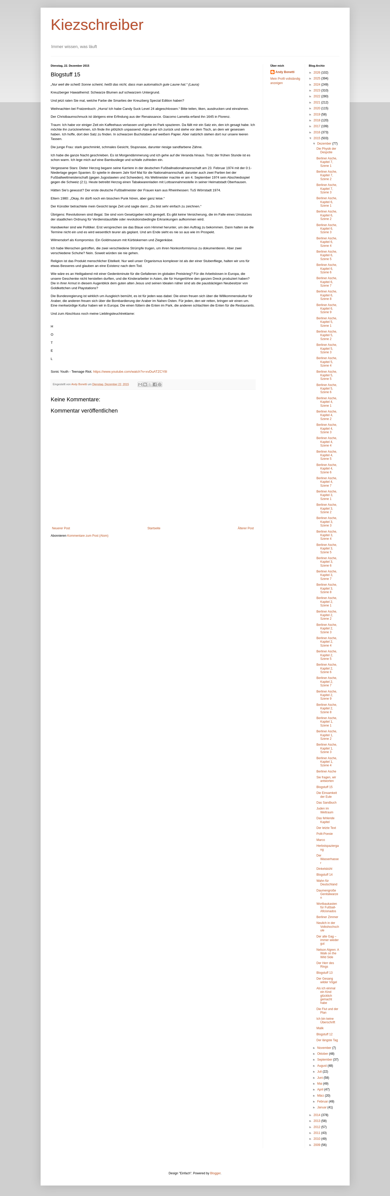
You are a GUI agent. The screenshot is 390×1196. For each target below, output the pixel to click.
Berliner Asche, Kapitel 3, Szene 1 (326, 495)
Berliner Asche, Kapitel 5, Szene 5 (326, 375)
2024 (317, 84)
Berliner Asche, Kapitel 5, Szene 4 (326, 361)
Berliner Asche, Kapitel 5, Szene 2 (326, 335)
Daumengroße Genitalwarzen (327, 894)
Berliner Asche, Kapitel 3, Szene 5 (326, 548)
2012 (317, 1127)
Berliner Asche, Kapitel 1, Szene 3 (326, 748)
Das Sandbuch (326, 802)
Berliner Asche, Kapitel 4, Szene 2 (326, 415)
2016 (317, 132)
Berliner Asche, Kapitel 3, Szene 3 (326, 521)
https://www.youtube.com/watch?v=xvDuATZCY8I (129, 371)
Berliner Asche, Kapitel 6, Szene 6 (326, 268)
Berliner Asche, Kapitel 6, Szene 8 (326, 295)
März (321, 1095)
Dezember (324, 143)
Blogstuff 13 (324, 973)
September (325, 1059)
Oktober (323, 1054)
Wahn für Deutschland (326, 882)
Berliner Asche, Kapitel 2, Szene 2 (326, 615)
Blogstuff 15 (324, 787)
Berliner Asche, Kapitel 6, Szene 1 (326, 201)
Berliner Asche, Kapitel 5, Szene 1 (326, 321)
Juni (320, 1078)
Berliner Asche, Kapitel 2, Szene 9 (326, 695)
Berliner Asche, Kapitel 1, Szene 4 (326, 761)
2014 (317, 1115)
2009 (317, 1145)
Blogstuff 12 (324, 1034)
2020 (317, 108)
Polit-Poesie (324, 834)
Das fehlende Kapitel (325, 820)
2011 (317, 1133)
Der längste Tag (327, 1040)
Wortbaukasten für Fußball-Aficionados (326, 907)
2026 (317, 72)
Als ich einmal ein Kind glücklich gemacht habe (325, 996)
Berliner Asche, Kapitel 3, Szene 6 (326, 561)
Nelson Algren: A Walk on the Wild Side (327, 953)
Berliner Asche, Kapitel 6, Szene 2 (326, 215)
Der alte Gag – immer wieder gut (327, 940)
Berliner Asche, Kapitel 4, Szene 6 (326, 468)
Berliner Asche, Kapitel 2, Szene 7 (326, 681)
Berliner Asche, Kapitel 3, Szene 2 (326, 508)
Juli (320, 1071)
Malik (320, 1028)
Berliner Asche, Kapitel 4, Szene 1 (326, 401)
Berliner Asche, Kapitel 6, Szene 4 (326, 242)
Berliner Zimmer (327, 917)
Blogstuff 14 (324, 874)
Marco (320, 840)
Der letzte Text (326, 828)
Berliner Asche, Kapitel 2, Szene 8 (326, 708)
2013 (317, 1121)
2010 (317, 1139)
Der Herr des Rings (325, 964)
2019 (317, 114)
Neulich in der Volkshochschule (327, 926)
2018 (317, 120)
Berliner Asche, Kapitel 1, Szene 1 (326, 721)
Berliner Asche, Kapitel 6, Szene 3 (326, 228)
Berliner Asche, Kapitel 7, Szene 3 (326, 188)
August (322, 1066)
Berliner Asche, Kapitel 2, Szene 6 (326, 668)
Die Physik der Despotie (326, 150)
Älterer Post (246, 528)
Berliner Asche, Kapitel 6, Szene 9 (326, 308)
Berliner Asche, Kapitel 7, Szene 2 (326, 175)
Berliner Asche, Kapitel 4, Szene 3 (326, 428)
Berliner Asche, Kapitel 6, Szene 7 (326, 281)
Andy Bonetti (285, 72)
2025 (317, 78)
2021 (317, 102)
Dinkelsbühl (324, 869)
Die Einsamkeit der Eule (326, 794)
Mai (320, 1083)
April (320, 1089)
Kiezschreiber (97, 24)
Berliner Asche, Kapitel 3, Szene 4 (326, 535)
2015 (317, 138)
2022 (317, 96)
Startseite (153, 528)
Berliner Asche (326, 771)
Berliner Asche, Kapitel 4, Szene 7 (326, 481)
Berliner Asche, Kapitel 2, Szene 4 (326, 641)
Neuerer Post (61, 528)
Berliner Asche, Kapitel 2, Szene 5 (326, 655)
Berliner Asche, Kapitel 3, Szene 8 (326, 588)
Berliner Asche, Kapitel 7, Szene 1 (326, 162)
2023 (317, 90)
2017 (317, 126)
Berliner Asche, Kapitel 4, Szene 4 (326, 441)
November (324, 1048)
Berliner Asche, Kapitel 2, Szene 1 (326, 601)
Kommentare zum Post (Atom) (87, 535)
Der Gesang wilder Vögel (326, 980)
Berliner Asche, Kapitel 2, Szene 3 (326, 628)
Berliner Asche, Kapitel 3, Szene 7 (326, 575)
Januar (322, 1107)
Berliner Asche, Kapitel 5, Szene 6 (326, 388)
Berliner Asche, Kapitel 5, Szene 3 (326, 348)
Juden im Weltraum (324, 810)
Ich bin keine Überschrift (325, 1020)
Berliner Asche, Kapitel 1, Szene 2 (326, 735)
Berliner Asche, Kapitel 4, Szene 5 (326, 455)
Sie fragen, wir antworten (326, 779)
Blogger (215, 1173)
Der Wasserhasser (327, 859)
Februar (323, 1101)
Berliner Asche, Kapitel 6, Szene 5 (326, 255)
